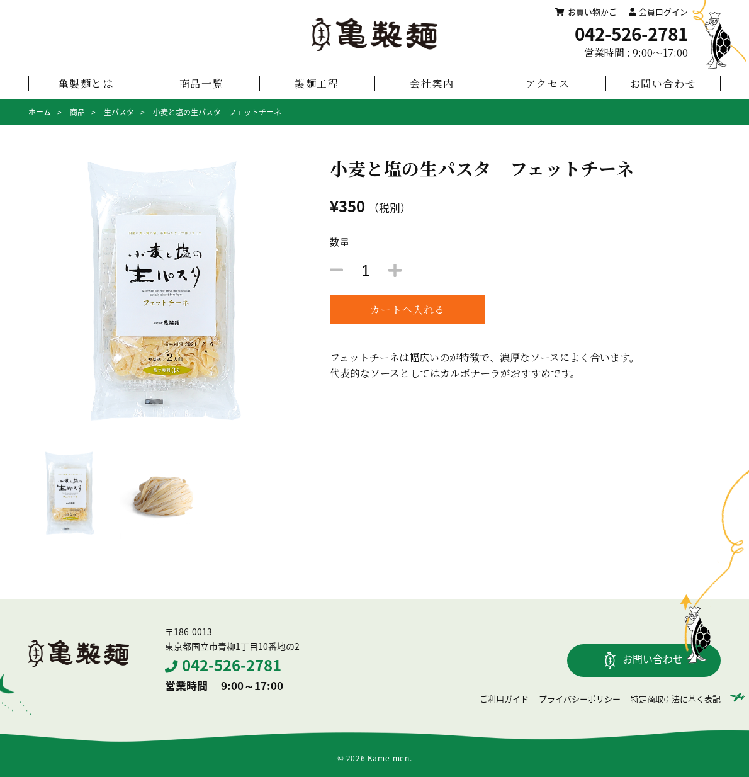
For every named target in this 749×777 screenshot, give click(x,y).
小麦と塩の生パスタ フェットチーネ (217, 112)
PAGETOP (714, 559)
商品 (77, 112)
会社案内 (432, 83)
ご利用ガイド (504, 699)
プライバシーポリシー (580, 699)
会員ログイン (658, 12)
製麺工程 (317, 83)
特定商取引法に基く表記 (676, 699)
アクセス (548, 83)
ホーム (39, 112)
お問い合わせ (663, 83)
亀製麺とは (86, 83)
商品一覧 (201, 83)
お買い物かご (586, 12)
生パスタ (119, 112)
